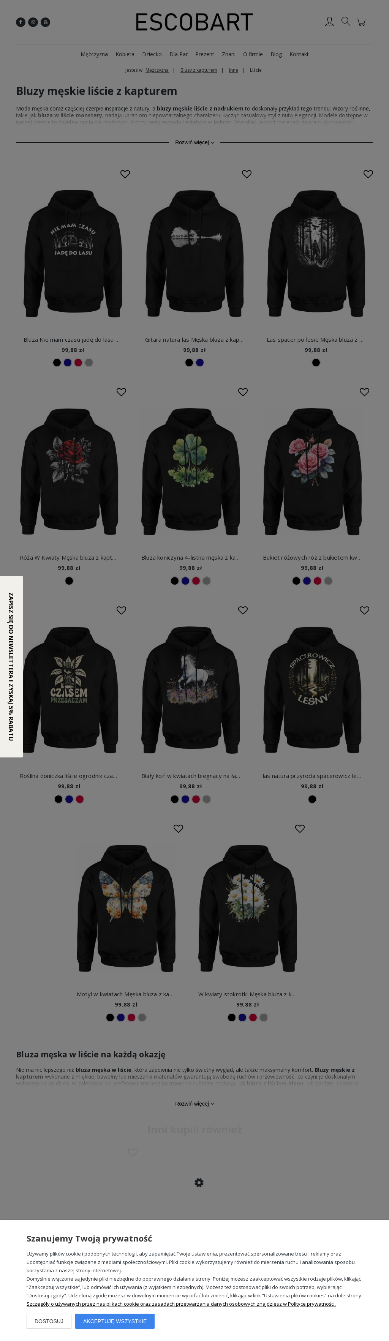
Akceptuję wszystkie (115, 1321)
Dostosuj (49, 1321)
